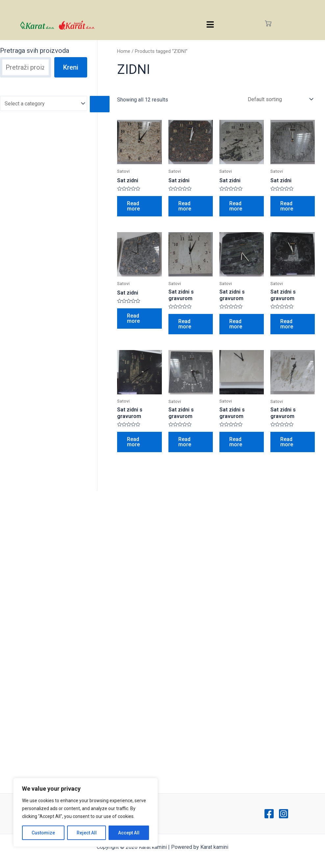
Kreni (70, 67)
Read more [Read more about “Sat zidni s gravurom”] (184, 324)
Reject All (87, 832)
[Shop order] (279, 99)
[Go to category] (100, 104)
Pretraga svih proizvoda (34, 51)
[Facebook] (269, 813)
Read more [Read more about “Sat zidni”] (133, 206)
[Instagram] (283, 813)
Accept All (128, 832)
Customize (43, 832)
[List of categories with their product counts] (43, 103)
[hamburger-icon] (210, 24)
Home (123, 51)
